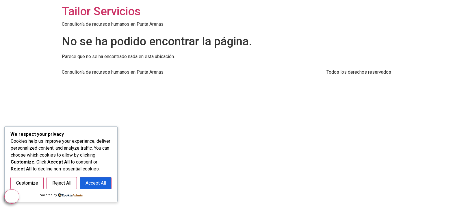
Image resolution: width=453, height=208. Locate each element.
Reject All (61, 183)
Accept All (96, 183)
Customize (27, 183)
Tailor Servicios (101, 11)
